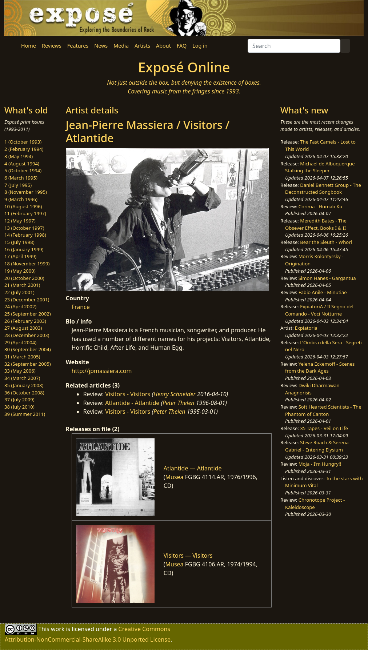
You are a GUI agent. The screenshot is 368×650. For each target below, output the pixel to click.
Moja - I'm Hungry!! (320, 464)
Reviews (51, 45)
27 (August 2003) (23, 328)
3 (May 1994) (18, 156)
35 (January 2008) (23, 385)
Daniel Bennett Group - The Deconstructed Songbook (323, 189)
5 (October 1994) (22, 170)
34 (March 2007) (22, 378)
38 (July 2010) (19, 407)
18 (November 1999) (27, 263)
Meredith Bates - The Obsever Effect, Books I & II (316, 224)
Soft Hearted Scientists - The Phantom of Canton (323, 410)
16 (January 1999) (23, 249)
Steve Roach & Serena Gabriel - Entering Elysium (317, 446)
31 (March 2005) (22, 356)
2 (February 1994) (23, 149)
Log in (199, 45)
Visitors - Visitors (127, 394)
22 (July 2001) (19, 292)
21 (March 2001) (22, 285)
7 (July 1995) (18, 185)
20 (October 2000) (24, 278)
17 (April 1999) (20, 256)
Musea (174, 477)
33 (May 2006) (20, 371)
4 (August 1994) (21, 163)
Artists (142, 45)
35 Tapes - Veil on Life (324, 428)
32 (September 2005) (27, 364)
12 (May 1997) (20, 220)
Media (121, 45)
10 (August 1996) (23, 206)
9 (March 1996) (20, 199)
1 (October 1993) (22, 142)
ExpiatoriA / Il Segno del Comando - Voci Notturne (319, 310)
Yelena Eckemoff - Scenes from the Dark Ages (320, 367)
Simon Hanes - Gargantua (327, 278)
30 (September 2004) (27, 349)
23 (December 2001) (26, 299)
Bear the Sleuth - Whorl (326, 242)
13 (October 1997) (24, 228)
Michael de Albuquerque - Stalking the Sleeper (321, 167)
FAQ (182, 45)
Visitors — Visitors (188, 555)
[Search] (294, 46)
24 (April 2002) (20, 306)
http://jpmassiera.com (102, 371)
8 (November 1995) (25, 192)
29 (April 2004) (20, 342)
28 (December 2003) (26, 335)
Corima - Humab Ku (321, 206)
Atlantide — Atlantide (193, 468)
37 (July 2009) (19, 399)
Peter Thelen (179, 403)
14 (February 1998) (25, 235)
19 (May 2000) (20, 271)
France (81, 307)
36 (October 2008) (24, 392)
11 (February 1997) (25, 213)
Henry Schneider (174, 394)
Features (77, 45)
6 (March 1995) (20, 177)
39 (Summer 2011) (24, 414)
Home (28, 45)
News (101, 45)
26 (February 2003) (25, 321)
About (163, 45)
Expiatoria (306, 328)
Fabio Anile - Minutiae (323, 292)
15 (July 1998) (19, 242)
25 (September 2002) (27, 313)
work (57, 629)
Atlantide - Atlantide (132, 403)
